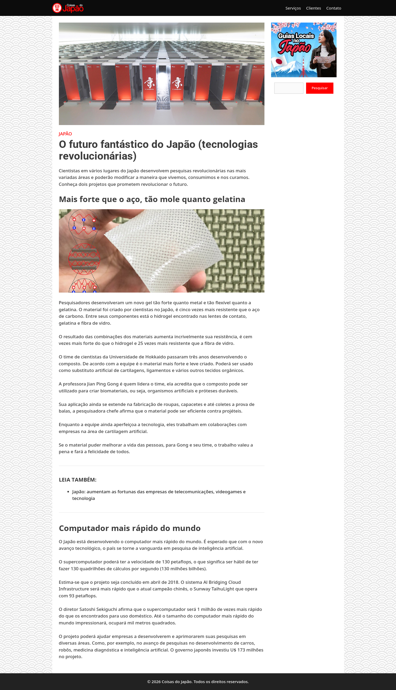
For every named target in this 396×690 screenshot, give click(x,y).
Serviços (293, 8)
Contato (333, 8)
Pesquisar (320, 87)
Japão (65, 134)
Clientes (313, 8)
